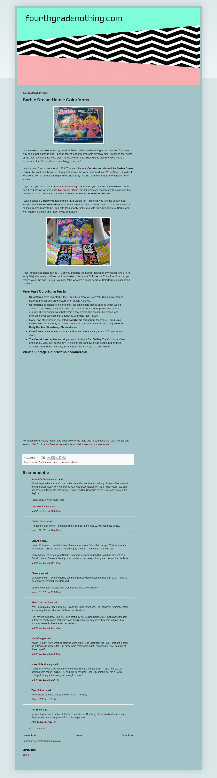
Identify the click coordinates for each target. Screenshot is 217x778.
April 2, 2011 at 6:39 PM (44, 699)
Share (26, 754)
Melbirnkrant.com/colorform (92, 444)
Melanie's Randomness (44, 479)
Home (79, 735)
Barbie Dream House (66, 190)
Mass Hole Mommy (42, 664)
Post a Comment (36, 728)
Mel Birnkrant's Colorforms (47, 444)
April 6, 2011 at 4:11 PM (44, 721)
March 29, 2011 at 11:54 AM (46, 653)
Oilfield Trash (39, 521)
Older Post (127, 735)
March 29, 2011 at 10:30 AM (46, 511)
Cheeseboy (38, 573)
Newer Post (30, 735)
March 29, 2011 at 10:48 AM (46, 563)
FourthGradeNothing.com (67, 186)
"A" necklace (47, 161)
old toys (73, 462)
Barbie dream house (48, 462)
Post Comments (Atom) (49, 741)
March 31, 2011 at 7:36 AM (45, 679)
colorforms (64, 462)
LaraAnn (36, 540)
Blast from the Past (42, 602)
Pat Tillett (37, 709)
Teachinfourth (39, 690)
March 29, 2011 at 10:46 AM (46, 530)
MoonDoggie (39, 638)
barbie (34, 462)
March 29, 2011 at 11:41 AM (46, 628)
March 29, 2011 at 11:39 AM (46, 592)
